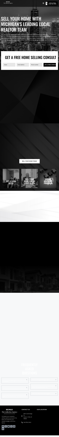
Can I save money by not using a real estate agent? (15, 388)
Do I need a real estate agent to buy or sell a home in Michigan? (14, 381)
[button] (43, 3)
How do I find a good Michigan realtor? (41, 379)
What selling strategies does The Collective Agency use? (15, 396)
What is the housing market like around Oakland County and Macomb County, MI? (43, 387)
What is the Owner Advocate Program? (41, 393)
